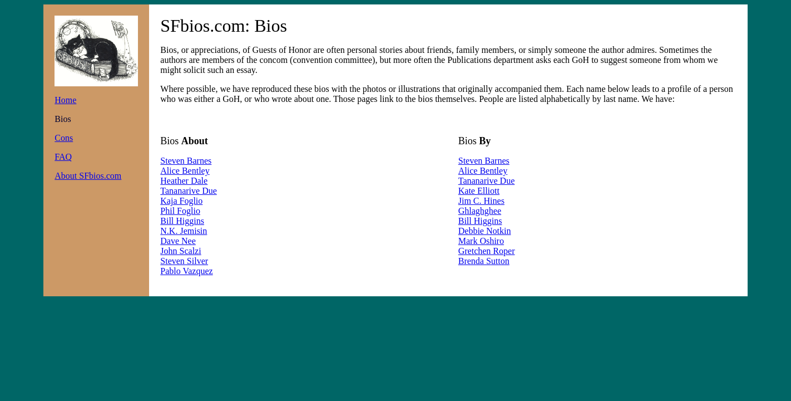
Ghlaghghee (479, 211)
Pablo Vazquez (186, 271)
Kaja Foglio (181, 201)
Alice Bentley (184, 170)
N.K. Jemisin (183, 231)
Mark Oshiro (481, 241)
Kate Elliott (479, 190)
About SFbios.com (88, 175)
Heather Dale (183, 180)
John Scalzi (180, 251)
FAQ (63, 157)
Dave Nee (178, 241)
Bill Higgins (182, 221)
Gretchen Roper (486, 251)
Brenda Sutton (484, 261)
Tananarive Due (188, 190)
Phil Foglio (180, 211)
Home (65, 100)
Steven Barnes (185, 160)
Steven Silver (184, 261)
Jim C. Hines (481, 201)
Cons (64, 138)
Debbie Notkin (484, 231)
